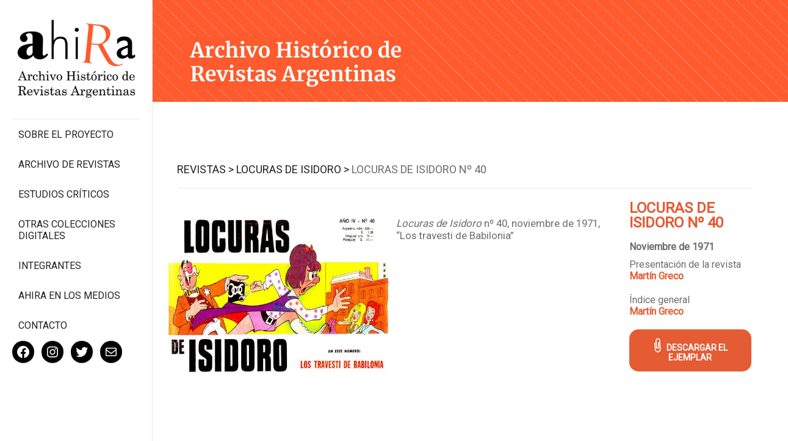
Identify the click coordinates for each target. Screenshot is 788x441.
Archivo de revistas (69, 164)
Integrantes (49, 265)
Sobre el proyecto (66, 134)
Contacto (42, 325)
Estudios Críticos (63, 194)
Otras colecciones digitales (66, 230)
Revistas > (205, 169)
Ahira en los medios (69, 295)
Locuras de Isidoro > (292, 169)
